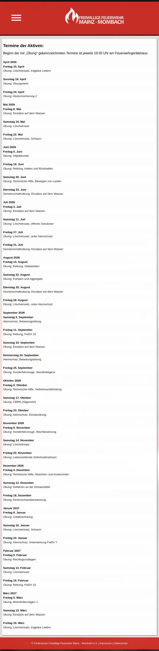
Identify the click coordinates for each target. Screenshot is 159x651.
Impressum (106, 643)
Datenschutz (121, 643)
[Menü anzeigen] (16, 18)
